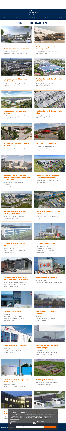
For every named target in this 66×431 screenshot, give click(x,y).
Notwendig (13, 421)
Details (11, 423)
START (5, 17)
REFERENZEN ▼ (47, 17)
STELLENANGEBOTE (31, 17)
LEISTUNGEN (17, 17)
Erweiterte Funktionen (39, 421)
